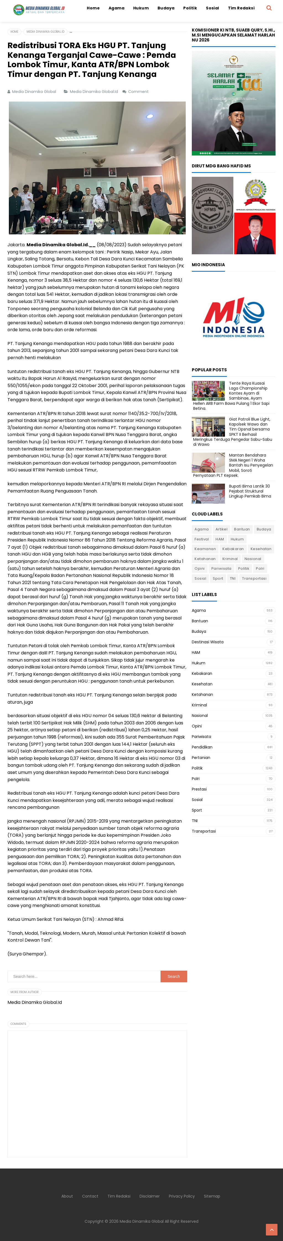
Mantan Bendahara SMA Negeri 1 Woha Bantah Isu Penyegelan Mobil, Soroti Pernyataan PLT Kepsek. (233, 465)
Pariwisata (221, 568)
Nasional (253, 558)
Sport (218, 578)
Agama (202, 529)
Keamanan (205, 548)
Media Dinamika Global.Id (94, 91)
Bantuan (242, 529)
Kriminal (230, 558)
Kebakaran (233, 548)
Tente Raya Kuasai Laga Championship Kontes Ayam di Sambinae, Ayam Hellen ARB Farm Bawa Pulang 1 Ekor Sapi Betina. (231, 395)
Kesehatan (261, 548)
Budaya (264, 529)
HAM (220, 539)
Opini (200, 568)
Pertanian (201, 757)
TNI (233, 578)
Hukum (237, 539)
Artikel (222, 529)
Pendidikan (202, 747)
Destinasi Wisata (208, 642)
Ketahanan (205, 558)
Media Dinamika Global (142, 1221)
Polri (260, 568)
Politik (244, 568)
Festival (202, 539)
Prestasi (199, 789)
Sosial (200, 578)
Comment (139, 91)
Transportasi (254, 578)
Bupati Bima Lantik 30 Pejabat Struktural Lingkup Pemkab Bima (250, 491)
